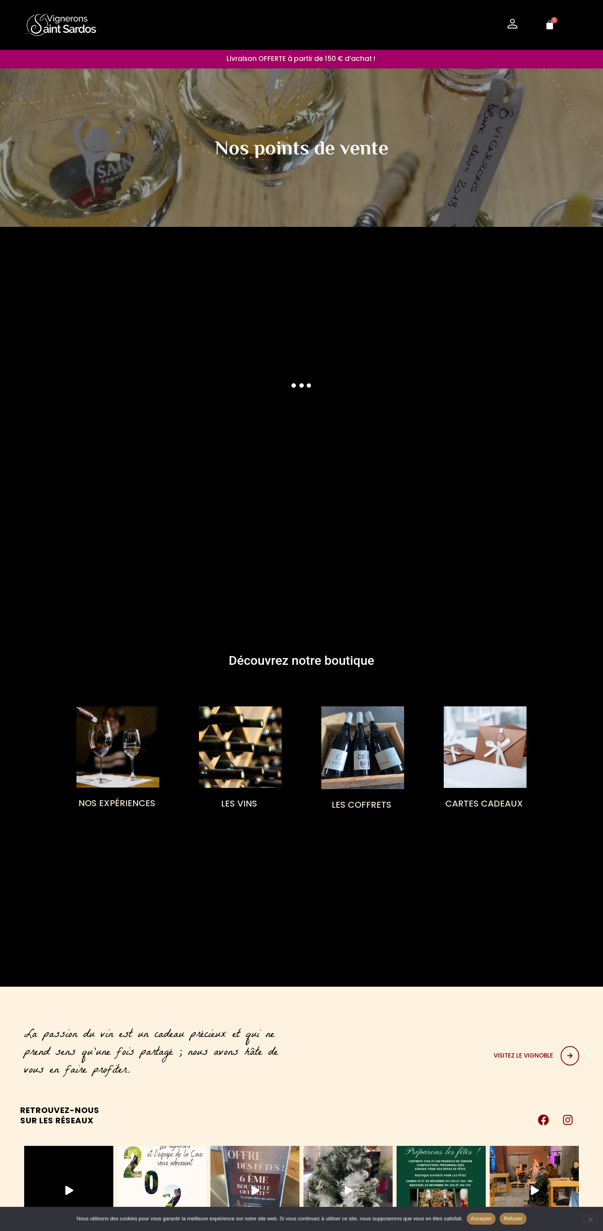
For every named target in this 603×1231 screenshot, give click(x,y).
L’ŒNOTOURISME (347, 25)
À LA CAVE (233, 24)
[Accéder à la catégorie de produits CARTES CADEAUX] (485, 759)
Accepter (481, 1218)
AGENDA (395, 25)
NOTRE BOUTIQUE (287, 25)
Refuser (513, 1218)
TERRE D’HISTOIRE (180, 25)
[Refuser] (590, 1218)
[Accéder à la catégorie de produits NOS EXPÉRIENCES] (117, 759)
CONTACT (434, 25)
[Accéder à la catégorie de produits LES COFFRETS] (362, 760)
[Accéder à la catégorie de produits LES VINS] (240, 759)
